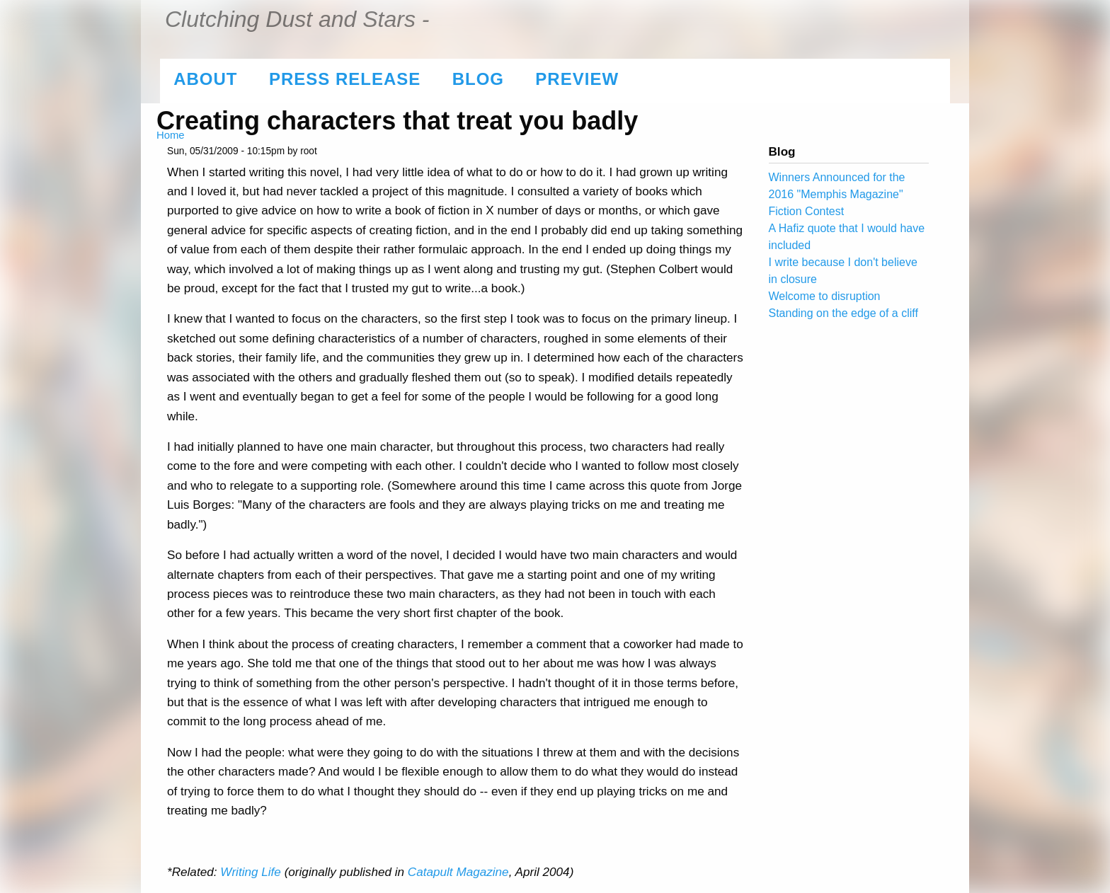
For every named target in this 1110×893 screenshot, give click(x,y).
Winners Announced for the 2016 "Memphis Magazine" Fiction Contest (837, 194)
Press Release (344, 78)
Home (170, 135)
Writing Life (250, 872)
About (205, 78)
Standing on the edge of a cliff (843, 313)
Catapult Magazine (458, 872)
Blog (478, 78)
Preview (577, 78)
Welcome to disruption (825, 296)
